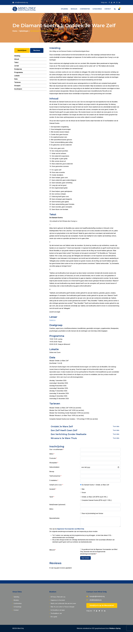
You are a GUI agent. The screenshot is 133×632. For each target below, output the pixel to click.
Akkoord (52, 550)
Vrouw (83, 492)
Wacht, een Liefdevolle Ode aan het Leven (62, 603)
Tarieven (17, 82)
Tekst (16, 62)
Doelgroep (18, 69)
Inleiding (17, 56)
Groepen (17, 86)
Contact (107, 9)
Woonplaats (53, 463)
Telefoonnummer (55, 476)
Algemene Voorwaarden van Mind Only (70, 529)
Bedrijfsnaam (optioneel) (57, 504)
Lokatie (17, 76)
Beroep (51, 471)
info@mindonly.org (21, 2)
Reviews (36, 50)
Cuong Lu (52, 320)
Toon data (116, 426)
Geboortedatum (54, 467)
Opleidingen (23, 31)
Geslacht (52, 489)
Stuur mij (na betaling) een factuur (91, 513)
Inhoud (16, 59)
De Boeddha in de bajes (57, 610)
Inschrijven (22, 50)
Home (14, 31)
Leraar (16, 66)
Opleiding (64, 9)
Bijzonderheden (54, 518)
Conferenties (85, 9)
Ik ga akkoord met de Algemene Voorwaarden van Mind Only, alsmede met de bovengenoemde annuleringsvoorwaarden (98, 552)
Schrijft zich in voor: (55, 485)
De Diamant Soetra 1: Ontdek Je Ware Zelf (94, 485)
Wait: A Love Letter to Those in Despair (61, 607)
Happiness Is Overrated (57, 600)
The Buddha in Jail (55, 613)
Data (16, 79)
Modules (74, 9)
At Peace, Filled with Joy (57, 597)
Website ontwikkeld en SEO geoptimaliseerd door (99, 628)
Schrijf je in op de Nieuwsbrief (102, 605)
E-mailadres (53, 480)
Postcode (52, 458)
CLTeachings (97, 9)
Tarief (51, 497)
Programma (18, 72)
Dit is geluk (53, 617)
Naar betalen (85, 558)
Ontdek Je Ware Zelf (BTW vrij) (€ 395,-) (94, 497)
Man (82, 489)
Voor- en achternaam (56, 449)
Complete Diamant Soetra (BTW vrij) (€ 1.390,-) (96, 500)
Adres (51, 454)
